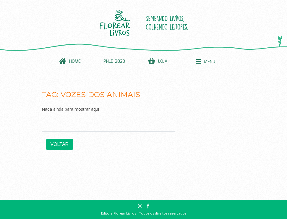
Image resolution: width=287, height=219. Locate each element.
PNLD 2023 (114, 61)
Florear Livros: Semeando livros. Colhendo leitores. (143, 22)
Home (75, 61)
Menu (209, 62)
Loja (162, 61)
